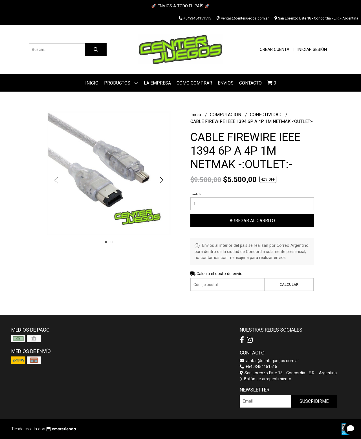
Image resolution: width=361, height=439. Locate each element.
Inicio (91, 83)
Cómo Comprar (194, 83)
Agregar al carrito (252, 220)
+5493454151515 (258, 366)
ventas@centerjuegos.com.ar (269, 360)
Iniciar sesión (312, 49)
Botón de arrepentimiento (265, 379)
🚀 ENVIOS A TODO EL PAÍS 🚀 (180, 5)
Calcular (288, 284)
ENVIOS (226, 83)
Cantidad (196, 194)
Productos (121, 83)
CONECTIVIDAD (266, 114)
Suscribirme (314, 401)
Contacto (250, 83)
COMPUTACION (226, 114)
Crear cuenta (274, 49)
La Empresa (157, 83)
